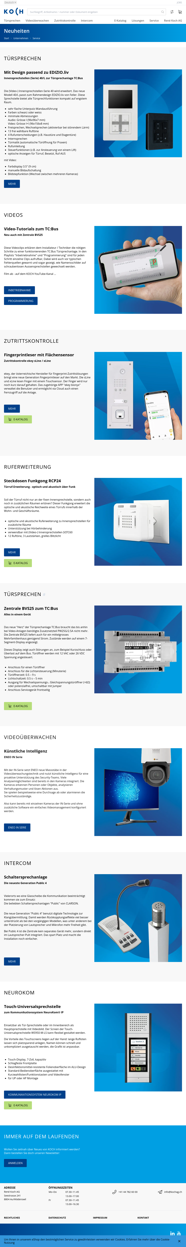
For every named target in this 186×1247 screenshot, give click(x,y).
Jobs (179, 2)
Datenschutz (57, 1217)
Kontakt (143, 1217)
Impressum (100, 1217)
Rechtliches (12, 1217)
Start (6, 38)
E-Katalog (120, 20)
